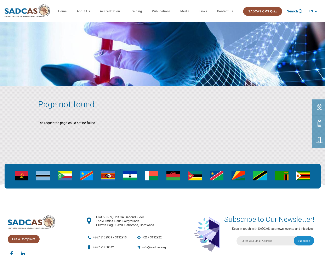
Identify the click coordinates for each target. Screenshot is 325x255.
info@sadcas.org (154, 247)
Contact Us (225, 11)
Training (136, 11)
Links (203, 11)
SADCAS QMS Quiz (262, 11)
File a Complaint (23, 239)
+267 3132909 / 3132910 (110, 237)
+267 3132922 (152, 237)
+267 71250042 (103, 247)
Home (62, 11)
